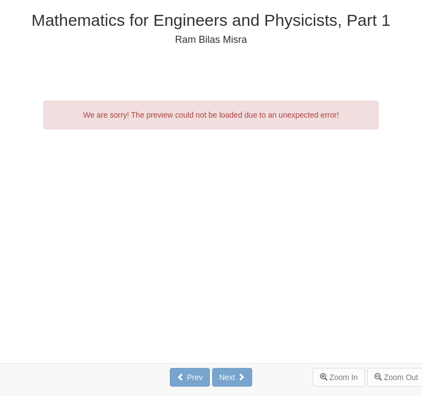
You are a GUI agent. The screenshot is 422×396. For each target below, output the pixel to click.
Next (232, 377)
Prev (190, 377)
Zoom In (339, 377)
